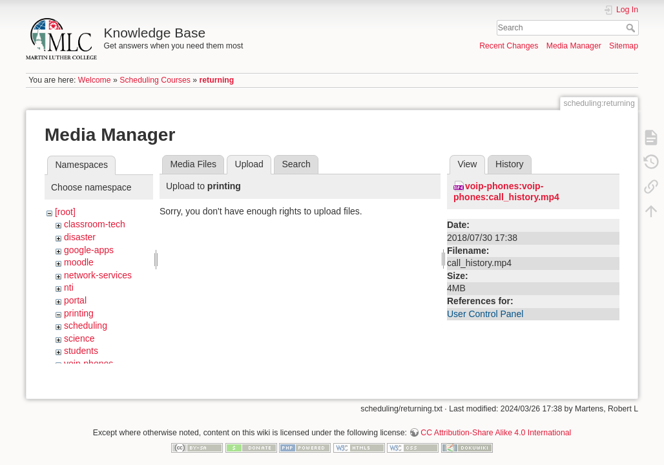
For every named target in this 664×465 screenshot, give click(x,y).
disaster (80, 237)
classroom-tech (94, 224)
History (509, 164)
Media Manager (573, 45)
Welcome (94, 80)
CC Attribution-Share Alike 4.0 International (495, 422)
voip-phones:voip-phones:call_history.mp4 (506, 191)
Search (632, 27)
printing (79, 313)
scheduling (85, 325)
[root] (65, 212)
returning (217, 80)
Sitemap (623, 45)
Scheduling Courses (155, 80)
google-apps (89, 250)
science (79, 338)
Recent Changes (508, 45)
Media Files (193, 164)
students (81, 351)
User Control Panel (485, 314)
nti (69, 287)
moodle (79, 262)
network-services (98, 275)
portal (75, 300)
